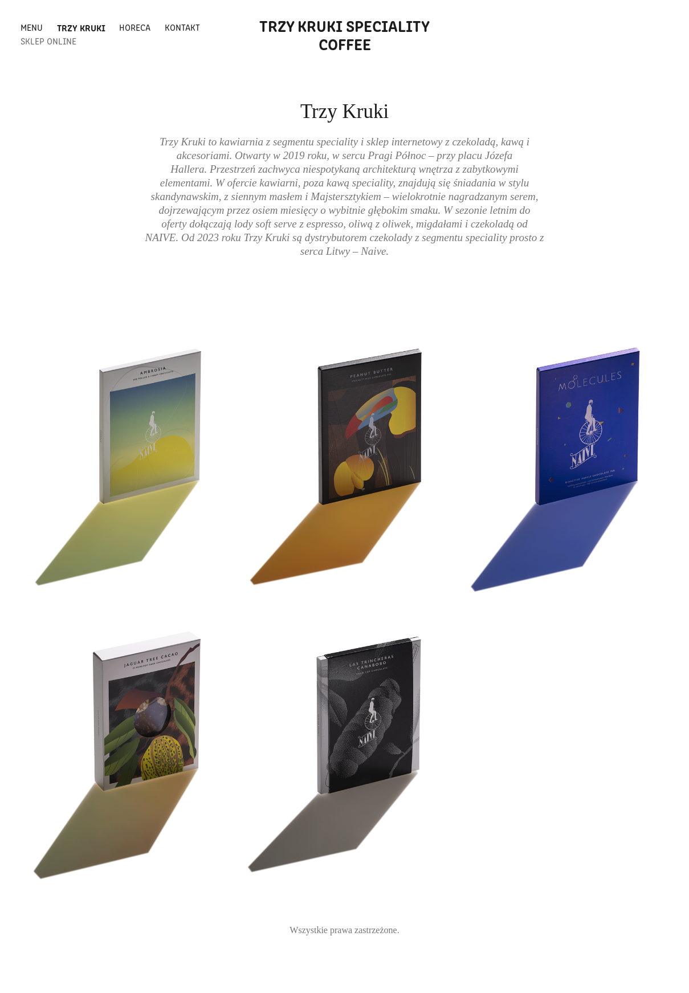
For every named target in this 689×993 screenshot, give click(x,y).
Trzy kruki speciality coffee (346, 34)
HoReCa (134, 27)
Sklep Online (48, 41)
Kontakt (182, 27)
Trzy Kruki (81, 27)
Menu (32, 27)
